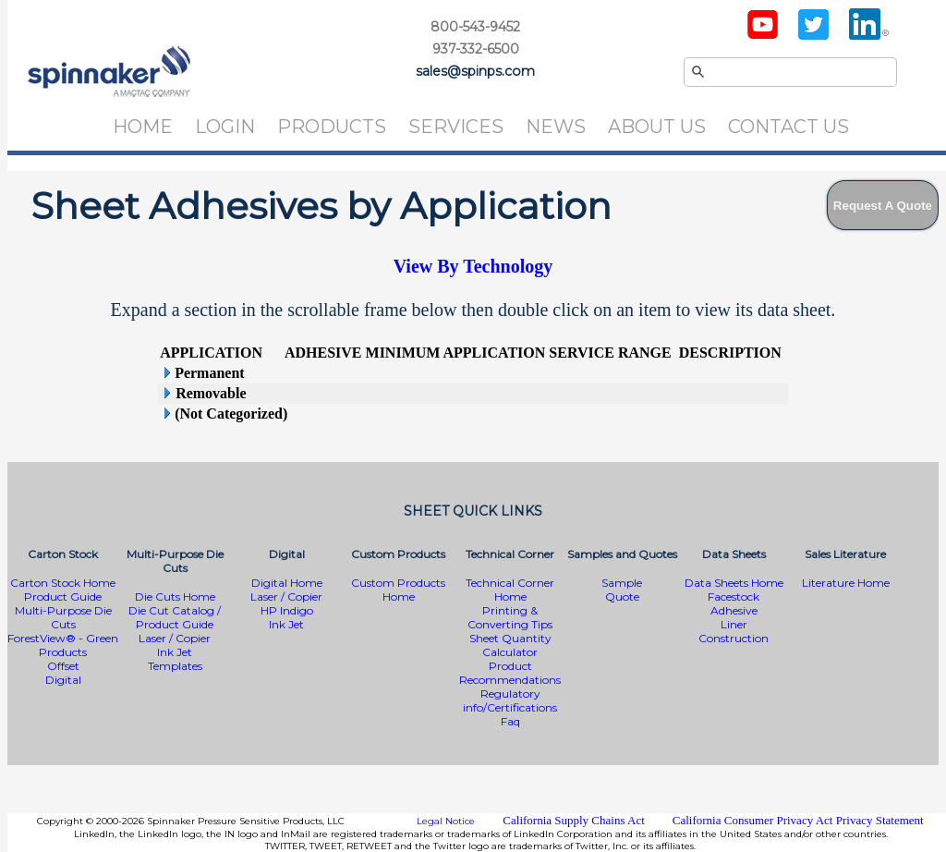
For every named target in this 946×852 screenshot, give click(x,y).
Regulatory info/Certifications (510, 700)
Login (225, 127)
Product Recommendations (510, 673)
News (556, 127)
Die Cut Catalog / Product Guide (174, 617)
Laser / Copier (175, 638)
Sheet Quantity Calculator (510, 645)
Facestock (733, 596)
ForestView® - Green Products (62, 645)
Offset (63, 666)
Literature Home (846, 583)
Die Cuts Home (175, 596)
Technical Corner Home (510, 589)
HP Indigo (287, 610)
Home (143, 127)
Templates (175, 666)
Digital (63, 680)
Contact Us (788, 127)
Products (331, 127)
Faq (510, 721)
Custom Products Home (398, 589)
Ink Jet (174, 652)
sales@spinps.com (475, 71)
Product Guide (63, 596)
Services (455, 127)
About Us (657, 127)
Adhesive (734, 610)
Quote (622, 596)
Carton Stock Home (62, 583)
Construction (733, 638)
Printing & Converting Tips (509, 617)
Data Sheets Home (734, 583)
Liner (734, 624)
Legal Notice (446, 821)
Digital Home (286, 583)
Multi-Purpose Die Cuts (63, 617)
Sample (621, 583)
